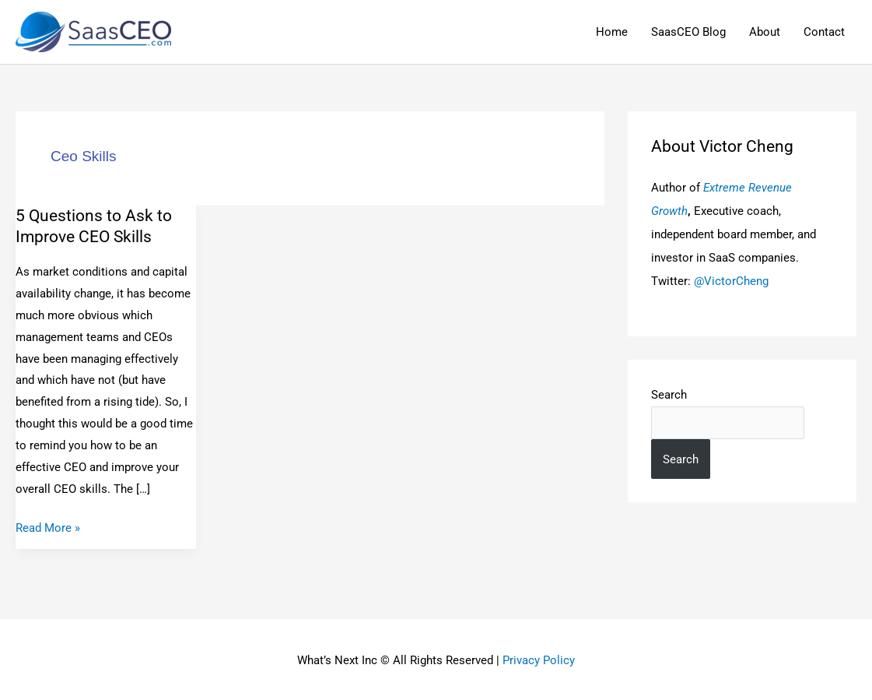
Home (612, 32)
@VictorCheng (731, 281)
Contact (824, 32)
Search (669, 395)
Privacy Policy (539, 660)
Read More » (48, 526)
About (764, 32)
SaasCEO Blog (688, 32)
